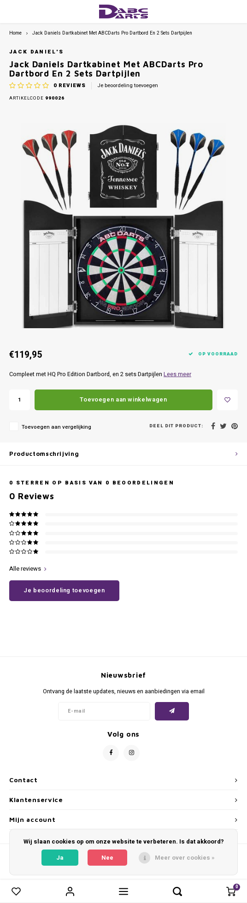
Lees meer (177, 374)
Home (15, 33)
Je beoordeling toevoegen (127, 85)
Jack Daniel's (36, 52)
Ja (60, 857)
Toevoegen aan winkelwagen (123, 399)
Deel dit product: (176, 426)
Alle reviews (28, 569)
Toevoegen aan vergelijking (56, 427)
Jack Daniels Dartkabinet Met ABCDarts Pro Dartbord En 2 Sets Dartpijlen (112, 33)
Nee (107, 857)
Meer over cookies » (185, 857)
